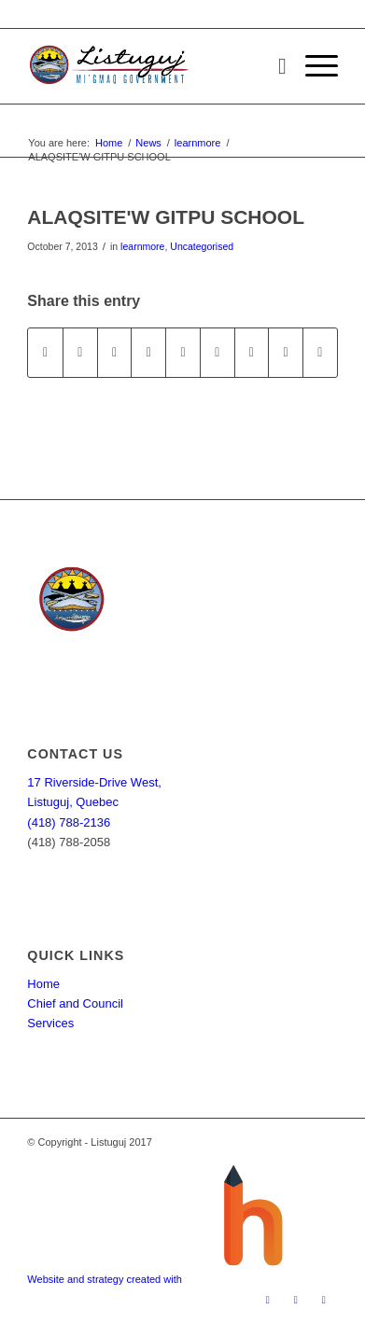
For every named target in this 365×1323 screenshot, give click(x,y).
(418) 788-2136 (68, 822)
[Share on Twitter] (80, 352)
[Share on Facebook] (45, 352)
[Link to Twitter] (296, 1300)
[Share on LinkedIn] (183, 352)
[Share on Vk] (252, 352)
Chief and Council (75, 1003)
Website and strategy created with (106, 1279)
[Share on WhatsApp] (115, 352)
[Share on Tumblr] (217, 352)
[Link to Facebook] (268, 1300)
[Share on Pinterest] (148, 352)
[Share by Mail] (320, 352)
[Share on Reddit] (285, 352)
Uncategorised (201, 246)
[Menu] (312, 66)
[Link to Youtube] (324, 1300)
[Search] (273, 66)
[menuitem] (273, 66)
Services (50, 1023)
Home (43, 984)
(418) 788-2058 (68, 842)
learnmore (142, 246)
